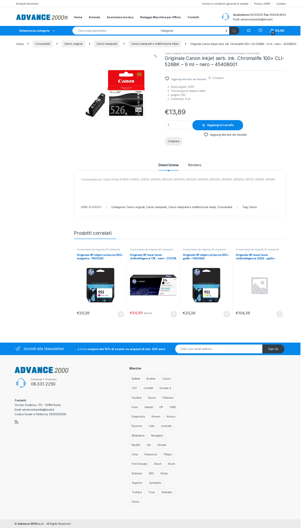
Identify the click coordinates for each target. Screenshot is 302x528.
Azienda (94, 17)
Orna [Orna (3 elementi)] (135, 454)
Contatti (193, 17)
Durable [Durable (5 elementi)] (137, 397)
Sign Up (273, 348)
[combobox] (115, 31)
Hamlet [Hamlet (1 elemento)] (148, 407)
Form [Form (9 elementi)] (135, 407)
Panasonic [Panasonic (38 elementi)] (150, 454)
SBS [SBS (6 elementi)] (151, 473)
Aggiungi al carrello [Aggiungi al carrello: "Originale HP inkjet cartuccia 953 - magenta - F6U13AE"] (120, 314)
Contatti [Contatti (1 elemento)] (148, 388)
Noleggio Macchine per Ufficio (160, 17)
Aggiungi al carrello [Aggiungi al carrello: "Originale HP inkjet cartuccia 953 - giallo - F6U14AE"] (226, 314)
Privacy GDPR (262, 3)
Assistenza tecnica (120, 17)
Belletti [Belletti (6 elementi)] (136, 378)
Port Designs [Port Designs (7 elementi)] (140, 463)
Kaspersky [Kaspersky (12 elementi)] (138, 416)
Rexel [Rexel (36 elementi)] (157, 463)
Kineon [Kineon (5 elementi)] (156, 416)
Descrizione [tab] (169, 165)
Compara (217, 77)
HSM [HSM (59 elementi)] (173, 407)
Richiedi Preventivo (27, 3)
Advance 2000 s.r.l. (31, 523)
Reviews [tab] (194, 165)
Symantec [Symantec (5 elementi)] (155, 482)
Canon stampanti (106, 43)
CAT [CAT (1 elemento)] (134, 388)
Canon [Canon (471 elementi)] (166, 378)
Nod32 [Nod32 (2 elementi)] (136, 445)
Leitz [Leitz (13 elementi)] (151, 426)
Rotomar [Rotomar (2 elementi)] (137, 473)
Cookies (281, 3)
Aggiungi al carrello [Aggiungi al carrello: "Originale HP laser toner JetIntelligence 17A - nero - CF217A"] (173, 314)
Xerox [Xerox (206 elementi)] (135, 501)
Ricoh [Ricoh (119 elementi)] (171, 463)
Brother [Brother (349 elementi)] (151, 378)
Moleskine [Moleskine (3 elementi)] (138, 435)
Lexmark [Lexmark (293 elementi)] (166, 426)
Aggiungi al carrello (220, 125)
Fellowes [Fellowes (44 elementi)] (168, 397)
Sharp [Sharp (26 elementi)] (164, 473)
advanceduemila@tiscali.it (257, 19)
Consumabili (42, 43)
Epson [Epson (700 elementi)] (152, 397)
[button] (155, 56)
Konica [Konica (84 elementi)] (171, 416)
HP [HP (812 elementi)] (161, 407)
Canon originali (73, 43)
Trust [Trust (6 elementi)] (151, 492)
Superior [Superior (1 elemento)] (137, 482)
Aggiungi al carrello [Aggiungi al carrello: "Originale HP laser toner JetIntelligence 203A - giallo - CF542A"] (279, 314)
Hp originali (98, 249)
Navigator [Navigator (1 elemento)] (157, 435)
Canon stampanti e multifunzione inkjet (155, 43)
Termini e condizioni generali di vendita (225, 3)
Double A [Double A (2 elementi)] (165, 388)
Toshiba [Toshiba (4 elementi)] (137, 492)
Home (78, 17)
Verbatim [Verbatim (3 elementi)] (166, 492)
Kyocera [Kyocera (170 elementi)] (137, 426)
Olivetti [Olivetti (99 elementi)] (161, 445)
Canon (253, 207)
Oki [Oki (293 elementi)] (149, 445)
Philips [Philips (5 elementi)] (168, 454)
